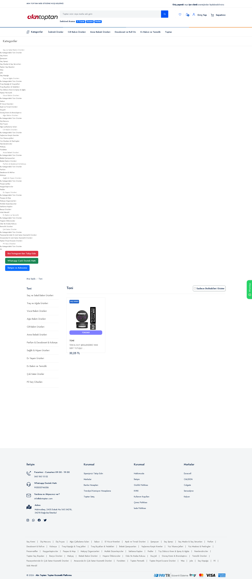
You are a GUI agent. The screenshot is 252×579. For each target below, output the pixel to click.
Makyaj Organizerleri (8, 201)
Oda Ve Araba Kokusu (8, 223)
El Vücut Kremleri (6, 104)
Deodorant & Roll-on (7, 172)
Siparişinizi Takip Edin (93, 473)
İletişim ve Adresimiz (17, 267)
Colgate (187, 485)
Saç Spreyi (4, 61)
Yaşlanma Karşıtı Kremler (9, 135)
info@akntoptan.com (43, 498)
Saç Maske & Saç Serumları (10, 64)
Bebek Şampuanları (7, 158)
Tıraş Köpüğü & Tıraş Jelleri (10, 84)
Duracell (187, 473)
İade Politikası (140, 508)
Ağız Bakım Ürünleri (36, 318)
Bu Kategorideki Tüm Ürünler (11, 52)
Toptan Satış (89, 496)
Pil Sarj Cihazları (34, 381)
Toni (40, 278)
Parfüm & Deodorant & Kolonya (42, 342)
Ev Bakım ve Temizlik (150, 31)
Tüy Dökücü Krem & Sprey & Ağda (13, 89)
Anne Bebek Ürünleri (100, 31)
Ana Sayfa (31, 278)
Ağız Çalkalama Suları (8, 126)
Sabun (2, 101)
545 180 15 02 (41, 476)
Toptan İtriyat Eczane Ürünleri (11, 240)
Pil (1, 249)
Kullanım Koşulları (141, 496)
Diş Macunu (4, 121)
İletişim (137, 479)
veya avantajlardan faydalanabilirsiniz (198, 4)
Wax (1, 69)
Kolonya (3, 175)
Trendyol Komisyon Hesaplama (97, 490)
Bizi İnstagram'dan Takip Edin (22, 253)
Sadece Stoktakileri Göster (209, 288)
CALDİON (188, 479)
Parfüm (2, 169)
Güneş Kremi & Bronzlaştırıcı (11, 112)
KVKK (136, 490)
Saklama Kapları (6, 206)
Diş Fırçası (4, 124)
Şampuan (3, 58)
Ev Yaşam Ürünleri (35, 358)
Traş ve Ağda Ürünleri (37, 303)
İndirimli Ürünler (55, 31)
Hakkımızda (139, 473)
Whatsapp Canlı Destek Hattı (22, 260)
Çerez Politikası (140, 502)
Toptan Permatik (6, 92)
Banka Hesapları (91, 485)
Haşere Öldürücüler (7, 220)
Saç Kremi (4, 55)
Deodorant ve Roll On (125, 31)
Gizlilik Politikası (141, 485)
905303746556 (41, 487)
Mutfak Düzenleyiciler (8, 203)
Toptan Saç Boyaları (7, 67)
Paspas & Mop (5, 198)
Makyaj (2, 146)
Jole (1, 72)
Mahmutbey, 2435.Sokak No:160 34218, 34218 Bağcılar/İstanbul (53, 511)
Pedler (2, 189)
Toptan (168, 31)
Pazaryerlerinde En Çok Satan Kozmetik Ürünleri (18, 235)
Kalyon (187, 496)
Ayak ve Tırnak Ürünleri (9, 106)
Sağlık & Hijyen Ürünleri (38, 350)
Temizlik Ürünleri (6, 226)
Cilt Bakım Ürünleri (77, 31)
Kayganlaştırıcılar (6, 186)
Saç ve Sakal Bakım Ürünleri (40, 295)
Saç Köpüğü (4, 75)
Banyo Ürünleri (5, 209)
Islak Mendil (4, 212)
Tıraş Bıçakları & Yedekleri (10, 87)
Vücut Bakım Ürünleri (37, 311)
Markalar (87, 479)
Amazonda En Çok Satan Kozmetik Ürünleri (16, 238)
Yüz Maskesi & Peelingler (9, 141)
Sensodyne (189, 490)
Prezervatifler (5, 183)
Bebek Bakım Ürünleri (8, 161)
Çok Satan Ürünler (35, 374)
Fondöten (3, 149)
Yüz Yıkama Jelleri (7, 138)
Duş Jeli (3, 109)
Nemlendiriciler (6, 143)
